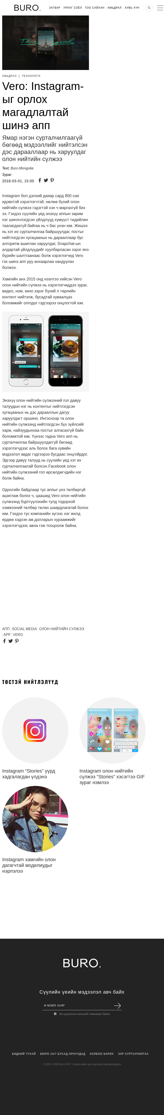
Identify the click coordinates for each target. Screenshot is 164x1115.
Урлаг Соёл (72, 7)
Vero (18, 635)
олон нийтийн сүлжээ (61, 629)
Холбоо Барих (102, 1053)
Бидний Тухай (24, 1053)
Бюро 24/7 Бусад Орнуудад (62, 1053)
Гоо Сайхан (95, 7)
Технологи (31, 76)
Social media (24, 629)
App (7, 635)
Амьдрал (114, 7)
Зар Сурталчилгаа (133, 1053)
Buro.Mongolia (22, 168)
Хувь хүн (132, 7)
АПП (6, 629)
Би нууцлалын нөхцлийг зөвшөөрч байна (84, 1014)
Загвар (54, 7)
